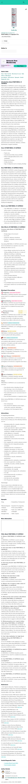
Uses (2, 73)
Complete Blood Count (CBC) (11, 763)
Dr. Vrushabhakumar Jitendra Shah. (15, 777)
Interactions (11, 77)
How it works (8, 73)
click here (19, 707)
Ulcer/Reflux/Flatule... (6, 36)
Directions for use (16, 73)
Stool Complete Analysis (10, 765)
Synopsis (17, 77)
